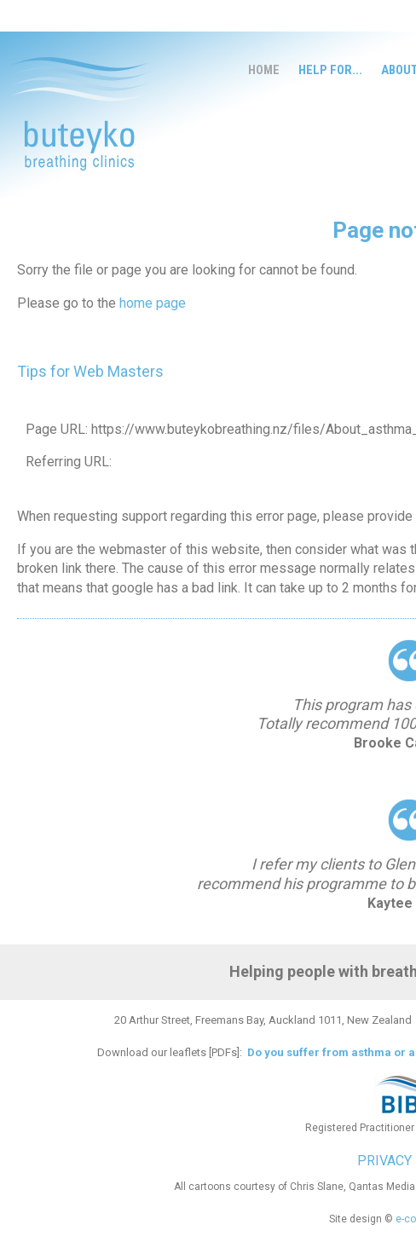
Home (264, 70)
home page (152, 303)
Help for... (330, 70)
